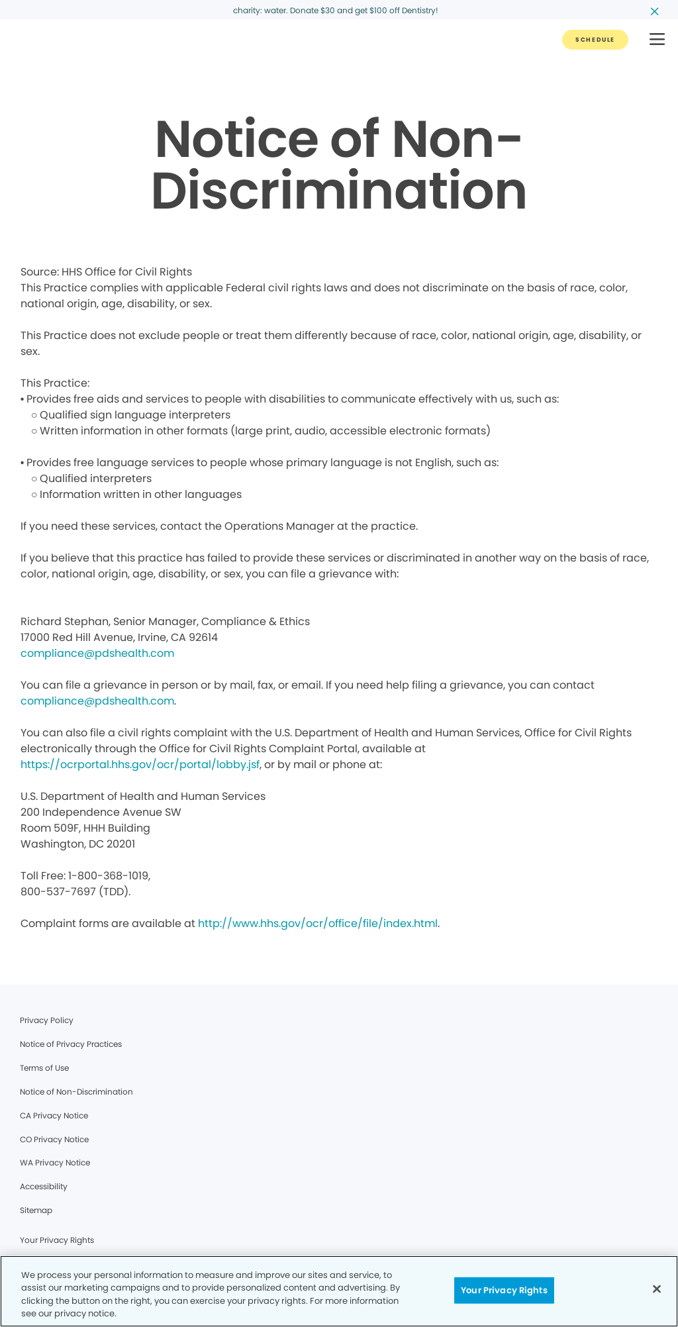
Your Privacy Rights (57, 1240)
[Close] (656, 1288)
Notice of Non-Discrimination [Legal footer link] (76, 1091)
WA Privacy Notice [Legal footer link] (55, 1162)
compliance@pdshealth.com (97, 653)
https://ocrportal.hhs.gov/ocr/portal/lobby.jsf (140, 764)
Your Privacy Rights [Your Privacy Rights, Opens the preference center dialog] (504, 1290)
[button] (657, 40)
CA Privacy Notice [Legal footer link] (54, 1115)
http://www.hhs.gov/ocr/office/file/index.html (318, 923)
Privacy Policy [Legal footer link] (46, 1020)
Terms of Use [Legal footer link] (44, 1067)
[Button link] (595, 40)
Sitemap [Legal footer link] (36, 1210)
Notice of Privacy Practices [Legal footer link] (71, 1044)
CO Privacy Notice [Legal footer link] (54, 1139)
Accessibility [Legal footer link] (44, 1186)
